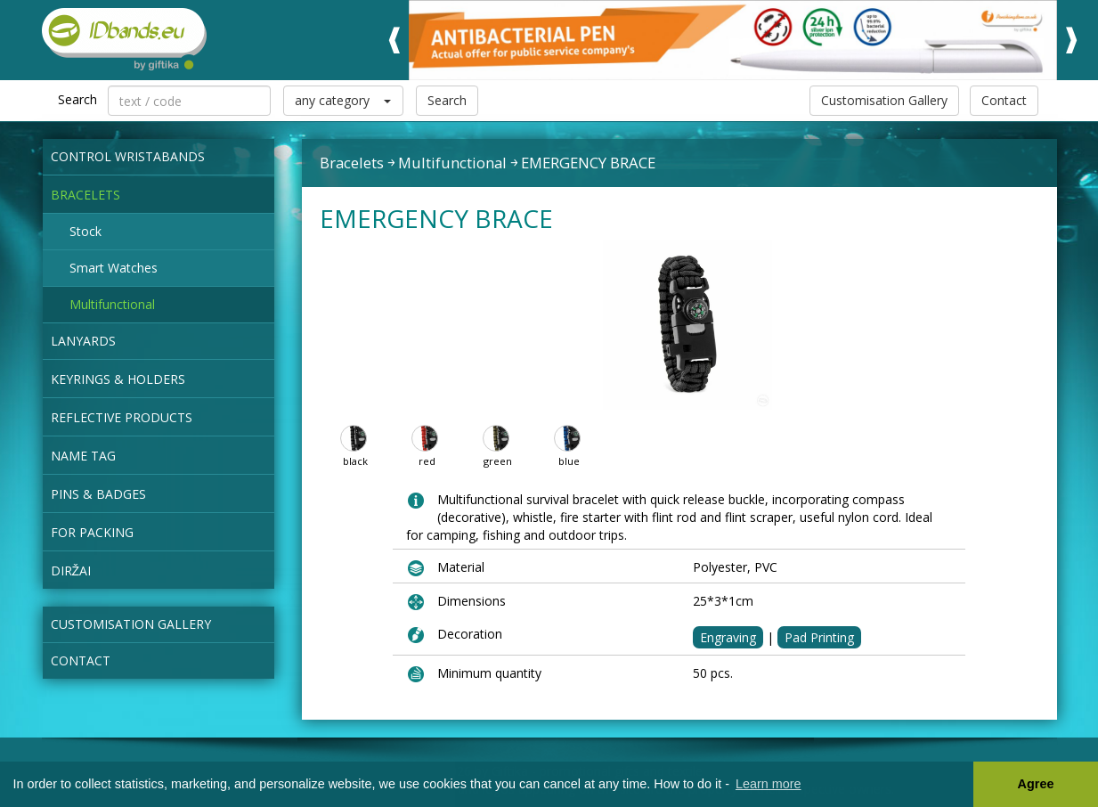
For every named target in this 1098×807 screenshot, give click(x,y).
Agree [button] (1036, 784)
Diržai (71, 570)
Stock (85, 231)
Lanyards (83, 340)
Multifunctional (112, 304)
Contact (1004, 100)
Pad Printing (819, 637)
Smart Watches (113, 267)
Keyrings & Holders (118, 379)
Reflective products (121, 417)
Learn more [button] (768, 784)
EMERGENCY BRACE (588, 162)
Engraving (728, 637)
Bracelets (85, 194)
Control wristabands (128, 156)
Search (447, 100)
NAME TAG (83, 455)
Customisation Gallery (884, 100)
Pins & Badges (98, 493)
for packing (92, 532)
